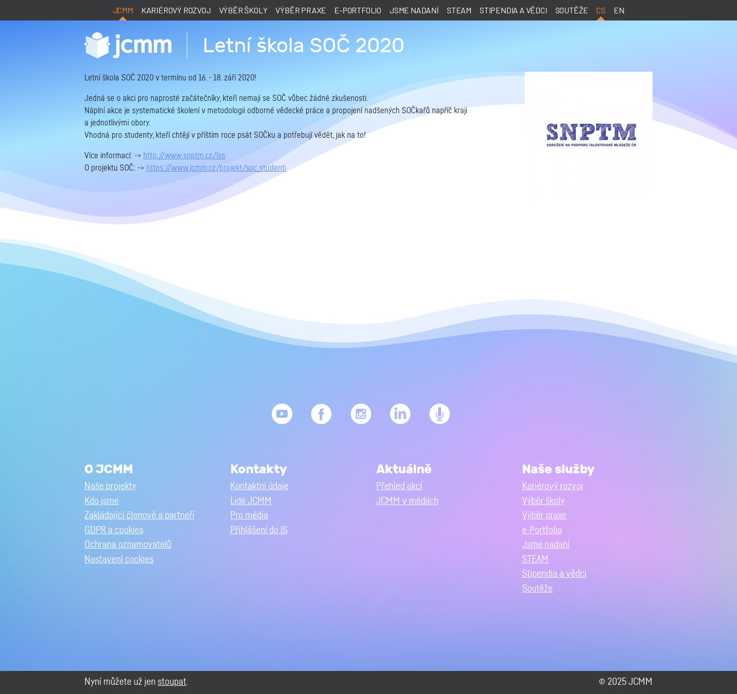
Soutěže (572, 10)
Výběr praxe (300, 10)
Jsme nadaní (414, 10)
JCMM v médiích (407, 501)
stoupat (172, 682)
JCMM (123, 10)
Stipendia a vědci (513, 10)
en (619, 10)
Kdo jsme (101, 501)
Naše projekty (110, 486)
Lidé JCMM (251, 501)
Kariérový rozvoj (176, 10)
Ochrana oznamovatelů (127, 545)
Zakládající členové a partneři (139, 515)
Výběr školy (243, 10)
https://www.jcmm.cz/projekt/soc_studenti (216, 168)
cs (600, 10)
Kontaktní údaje (259, 486)
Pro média (249, 515)
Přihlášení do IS (259, 530)
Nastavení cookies (119, 559)
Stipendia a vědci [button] (554, 574)
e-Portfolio (357, 10)
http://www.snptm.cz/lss (184, 156)
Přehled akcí (399, 486)
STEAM (459, 10)
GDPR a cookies (113, 530)
